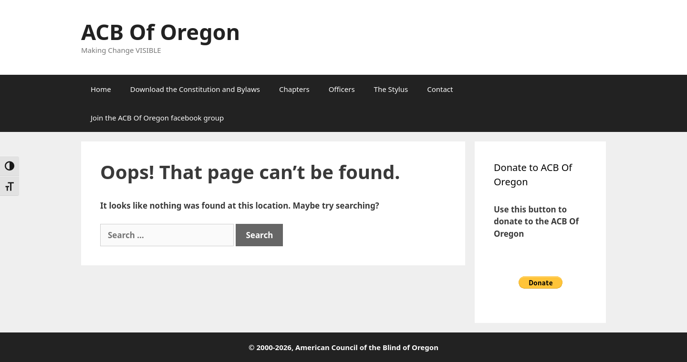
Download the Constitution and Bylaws (195, 89)
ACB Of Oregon (160, 31)
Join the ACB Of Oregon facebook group (157, 117)
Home (101, 89)
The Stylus (391, 89)
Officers (342, 89)
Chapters (294, 89)
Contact (440, 89)
